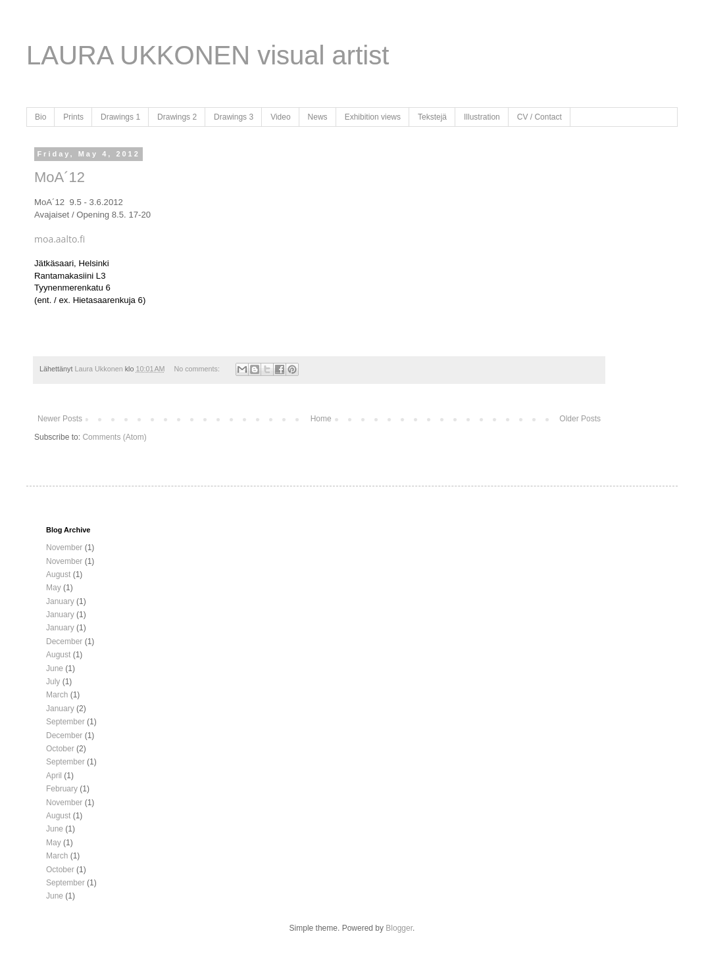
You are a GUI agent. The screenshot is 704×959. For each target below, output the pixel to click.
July (53, 681)
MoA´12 (59, 177)
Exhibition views (373, 117)
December (64, 641)
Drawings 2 (177, 117)
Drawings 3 (233, 117)
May (53, 587)
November (64, 547)
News (318, 117)
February (62, 788)
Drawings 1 (120, 117)
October (60, 748)
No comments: (198, 369)
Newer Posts (60, 418)
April (54, 775)
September (65, 721)
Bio (40, 117)
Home (321, 418)
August (58, 574)
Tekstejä (432, 117)
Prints (73, 117)
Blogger (399, 928)
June (54, 668)
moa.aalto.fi (59, 239)
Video (280, 117)
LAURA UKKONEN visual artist (207, 55)
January (60, 601)
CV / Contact (539, 117)
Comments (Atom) (114, 437)
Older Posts (580, 418)
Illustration (482, 117)
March (57, 694)
